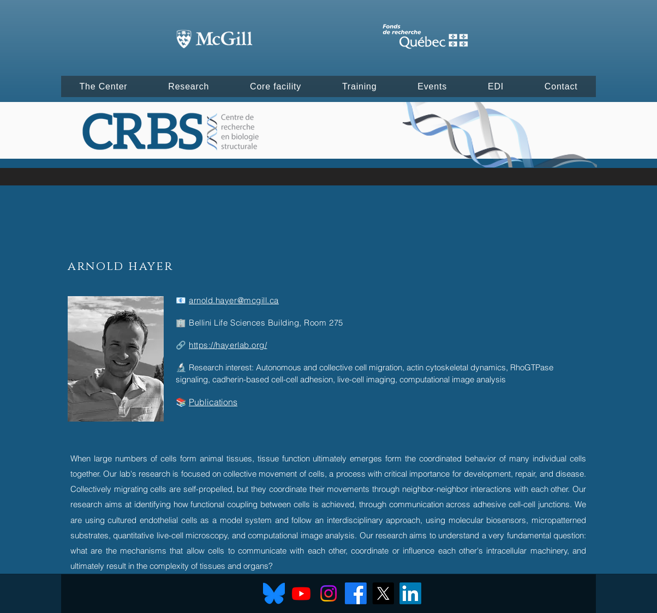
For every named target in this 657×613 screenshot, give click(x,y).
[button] (103, 86)
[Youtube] (301, 593)
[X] (383, 593)
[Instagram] (328, 593)
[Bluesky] (274, 593)
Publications (213, 401)
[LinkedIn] (410, 593)
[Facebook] (356, 593)
